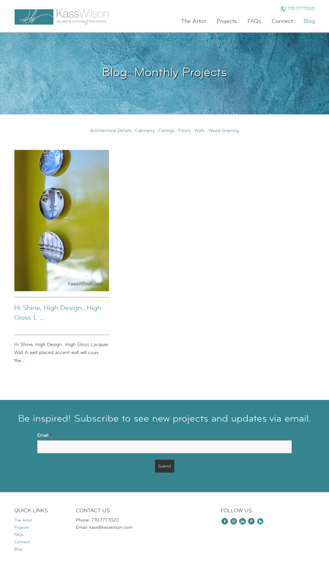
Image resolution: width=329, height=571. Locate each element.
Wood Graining (223, 130)
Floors (185, 130)
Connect (282, 21)
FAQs (254, 21)
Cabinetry (145, 130)
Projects (227, 21)
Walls (199, 130)
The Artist (193, 21)
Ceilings (167, 130)
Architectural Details (110, 130)
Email (44, 435)
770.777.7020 (301, 8)
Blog (309, 21)
